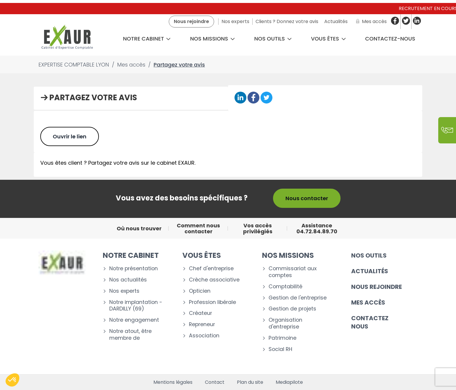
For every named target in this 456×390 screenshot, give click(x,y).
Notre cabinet (147, 38)
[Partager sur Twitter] (266, 98)
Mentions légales (172, 382)
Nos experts (124, 291)
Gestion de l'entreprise (298, 297)
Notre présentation (133, 268)
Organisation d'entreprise (285, 323)
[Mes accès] (370, 21)
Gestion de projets (292, 308)
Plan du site (250, 382)
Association (204, 335)
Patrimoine (282, 338)
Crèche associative (214, 279)
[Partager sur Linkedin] (240, 98)
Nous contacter (306, 198)
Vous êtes (328, 38)
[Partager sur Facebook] (253, 98)
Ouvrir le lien (69, 136)
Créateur (200, 313)
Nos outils (273, 38)
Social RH (280, 349)
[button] (12, 380)
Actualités (369, 271)
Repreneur (202, 324)
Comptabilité (285, 286)
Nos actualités (128, 279)
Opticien (200, 291)
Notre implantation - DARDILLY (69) (135, 306)
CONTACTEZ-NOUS (390, 38)
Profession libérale (212, 302)
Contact (214, 382)
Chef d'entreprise (211, 268)
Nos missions (212, 38)
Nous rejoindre (376, 287)
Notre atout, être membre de (130, 335)
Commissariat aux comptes (293, 272)
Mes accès (368, 302)
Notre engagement (134, 320)
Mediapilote (289, 382)
